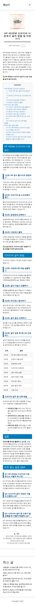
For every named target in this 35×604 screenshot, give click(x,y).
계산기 (6, 4)
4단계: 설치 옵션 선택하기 (16, 114)
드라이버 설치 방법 (11, 105)
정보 (18, 534)
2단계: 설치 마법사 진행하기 (16, 109)
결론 (6, 123)
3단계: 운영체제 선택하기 (16, 100)
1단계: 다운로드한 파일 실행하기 (18, 107)
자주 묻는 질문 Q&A (11, 125)
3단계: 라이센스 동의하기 (16, 112)
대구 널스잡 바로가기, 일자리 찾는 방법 (18, 543)
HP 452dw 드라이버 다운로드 (14, 89)
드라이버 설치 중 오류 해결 (16, 121)
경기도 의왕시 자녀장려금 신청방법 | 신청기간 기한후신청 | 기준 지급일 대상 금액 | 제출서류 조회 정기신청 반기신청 (17, 538)
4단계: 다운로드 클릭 (14, 102)
